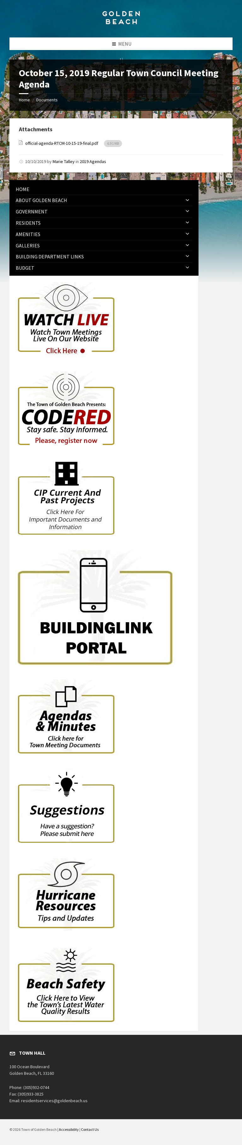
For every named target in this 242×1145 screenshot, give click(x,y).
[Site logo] (121, 25)
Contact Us (90, 1129)
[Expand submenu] (187, 200)
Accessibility (69, 1129)
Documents (47, 100)
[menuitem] (104, 189)
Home (24, 100)
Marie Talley (64, 161)
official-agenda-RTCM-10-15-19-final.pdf (62, 143)
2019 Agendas (93, 161)
